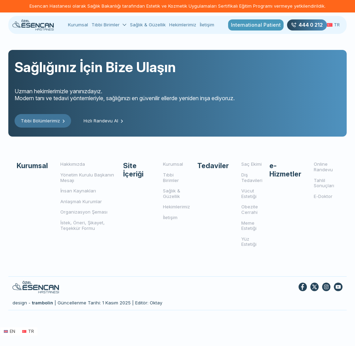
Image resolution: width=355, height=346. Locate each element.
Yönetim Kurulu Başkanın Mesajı (87, 177)
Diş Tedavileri (251, 177)
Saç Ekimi (251, 164)
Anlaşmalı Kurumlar (81, 201)
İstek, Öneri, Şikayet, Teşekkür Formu (82, 225)
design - (32, 302)
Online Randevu (323, 166)
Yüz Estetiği (249, 241)
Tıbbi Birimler (106, 24)
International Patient (256, 25)
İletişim (207, 24)
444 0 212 (307, 25)
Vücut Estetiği (249, 193)
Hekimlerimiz (182, 24)
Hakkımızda (72, 164)
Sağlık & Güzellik (148, 24)
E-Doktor (323, 196)
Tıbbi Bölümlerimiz (43, 120)
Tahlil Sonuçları (324, 183)
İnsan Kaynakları (78, 190)
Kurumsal (78, 24)
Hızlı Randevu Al (103, 120)
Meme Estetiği (249, 225)
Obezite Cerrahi (249, 209)
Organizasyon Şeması (83, 212)
